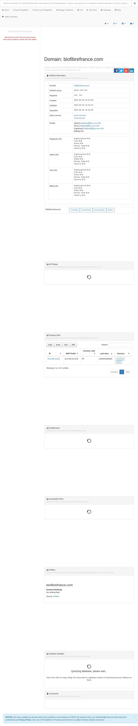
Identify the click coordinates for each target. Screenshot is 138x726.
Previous (114, 372)
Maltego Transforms (64, 10)
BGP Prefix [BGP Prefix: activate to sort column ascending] (71, 353)
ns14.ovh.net (79, 118)
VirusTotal (74, 210)
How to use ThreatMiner (42, 10)
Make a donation (10, 17)
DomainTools (86, 210)
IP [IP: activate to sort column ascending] (50, 353)
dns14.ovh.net (80, 115)
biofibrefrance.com (81, 86)
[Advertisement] (20, 61)
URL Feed (92, 10)
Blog (118, 10)
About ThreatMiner (20, 10)
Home (5, 10)
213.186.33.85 (54, 359)
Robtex (110, 210)
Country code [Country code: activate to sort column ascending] (89, 351)
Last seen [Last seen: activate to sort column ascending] (104, 353)
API (80, 10)
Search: (117, 345)
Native (119, 362)
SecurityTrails (99, 210)
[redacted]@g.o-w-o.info (94, 128)
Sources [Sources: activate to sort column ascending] (120, 353)
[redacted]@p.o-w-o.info (91, 123)
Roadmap (106, 10)
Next (128, 372)
